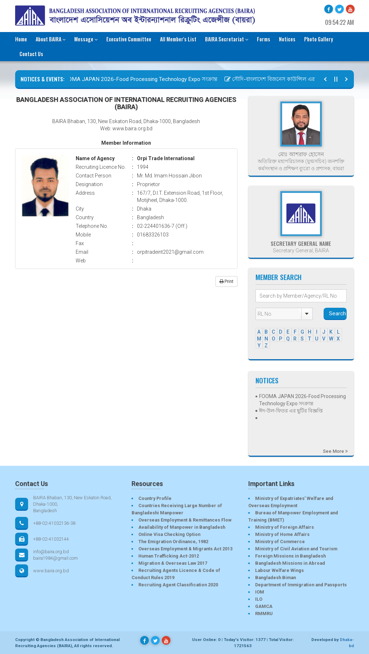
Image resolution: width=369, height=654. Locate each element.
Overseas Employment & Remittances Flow (184, 520)
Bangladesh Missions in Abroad (290, 563)
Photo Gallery (318, 39)
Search (337, 313)
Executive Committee (128, 39)
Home (21, 39)
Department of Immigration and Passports (301, 584)
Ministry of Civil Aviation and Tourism (296, 548)
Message (86, 39)
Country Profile (155, 498)
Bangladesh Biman (275, 577)
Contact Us (31, 54)
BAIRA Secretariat (226, 39)
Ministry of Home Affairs (282, 534)
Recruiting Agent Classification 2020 (178, 584)
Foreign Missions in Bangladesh (290, 556)
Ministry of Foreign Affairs (284, 527)
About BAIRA (51, 39)
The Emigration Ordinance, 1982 (173, 541)
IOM (259, 592)
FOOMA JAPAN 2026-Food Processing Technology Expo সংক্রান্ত (139, 79)
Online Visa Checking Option (169, 534)
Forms (263, 39)
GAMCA (263, 606)
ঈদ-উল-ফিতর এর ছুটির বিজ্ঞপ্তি (291, 411)
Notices (287, 39)
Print (226, 281)
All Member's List (178, 39)
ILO (258, 599)
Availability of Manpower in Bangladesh (181, 527)
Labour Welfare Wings (279, 570)
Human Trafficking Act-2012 (168, 556)
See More (335, 451)
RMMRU (263, 613)
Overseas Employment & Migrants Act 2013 (185, 548)
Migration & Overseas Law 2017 (172, 563)
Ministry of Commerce (280, 541)
